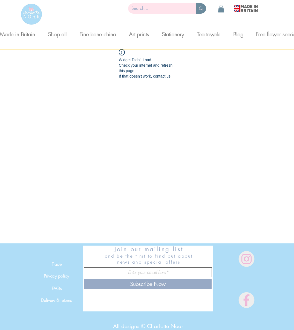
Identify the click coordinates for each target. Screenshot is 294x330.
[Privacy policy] (56, 275)
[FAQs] (56, 288)
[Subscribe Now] (148, 284)
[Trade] (56, 264)
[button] (221, 8)
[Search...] (157, 8)
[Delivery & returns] (56, 300)
